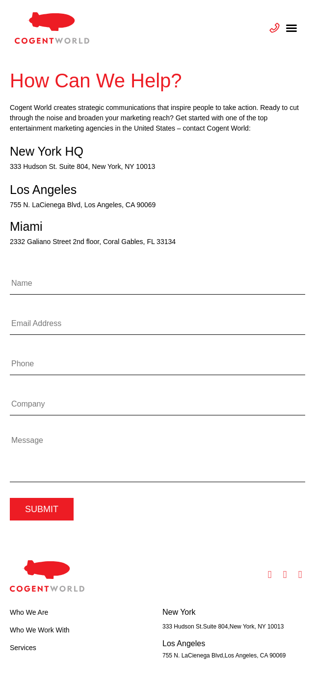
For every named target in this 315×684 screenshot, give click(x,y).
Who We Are (29, 612)
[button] (291, 28)
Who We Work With (40, 630)
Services (23, 648)
